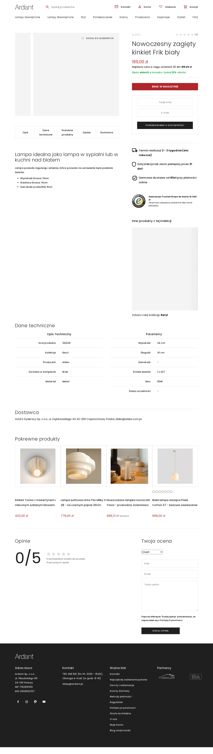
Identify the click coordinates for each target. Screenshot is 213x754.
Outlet (181, 17)
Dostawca (106, 132)
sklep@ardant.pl (72, 690)
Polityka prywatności (122, 714)
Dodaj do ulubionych (100, 38)
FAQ (195, 17)
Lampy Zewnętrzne (27, 17)
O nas (113, 726)
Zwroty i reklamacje (122, 692)
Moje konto (116, 731)
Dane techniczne (45, 132)
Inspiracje (163, 17)
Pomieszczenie (102, 17)
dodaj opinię (161, 637)
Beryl (164, 315)
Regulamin (116, 709)
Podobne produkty (67, 132)
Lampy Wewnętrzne (60, 17)
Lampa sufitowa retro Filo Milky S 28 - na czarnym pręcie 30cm (83, 512)
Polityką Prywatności (171, 627)
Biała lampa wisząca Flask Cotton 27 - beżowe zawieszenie (171, 512)
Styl (83, 17)
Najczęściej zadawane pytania (128, 686)
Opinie (87, 132)
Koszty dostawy (119, 697)
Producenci (142, 17)
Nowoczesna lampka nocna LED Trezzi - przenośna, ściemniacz (127, 512)
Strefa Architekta (120, 720)
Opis (25, 132)
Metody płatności (120, 703)
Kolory (123, 17)
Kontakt (115, 680)
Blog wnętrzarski (120, 737)
